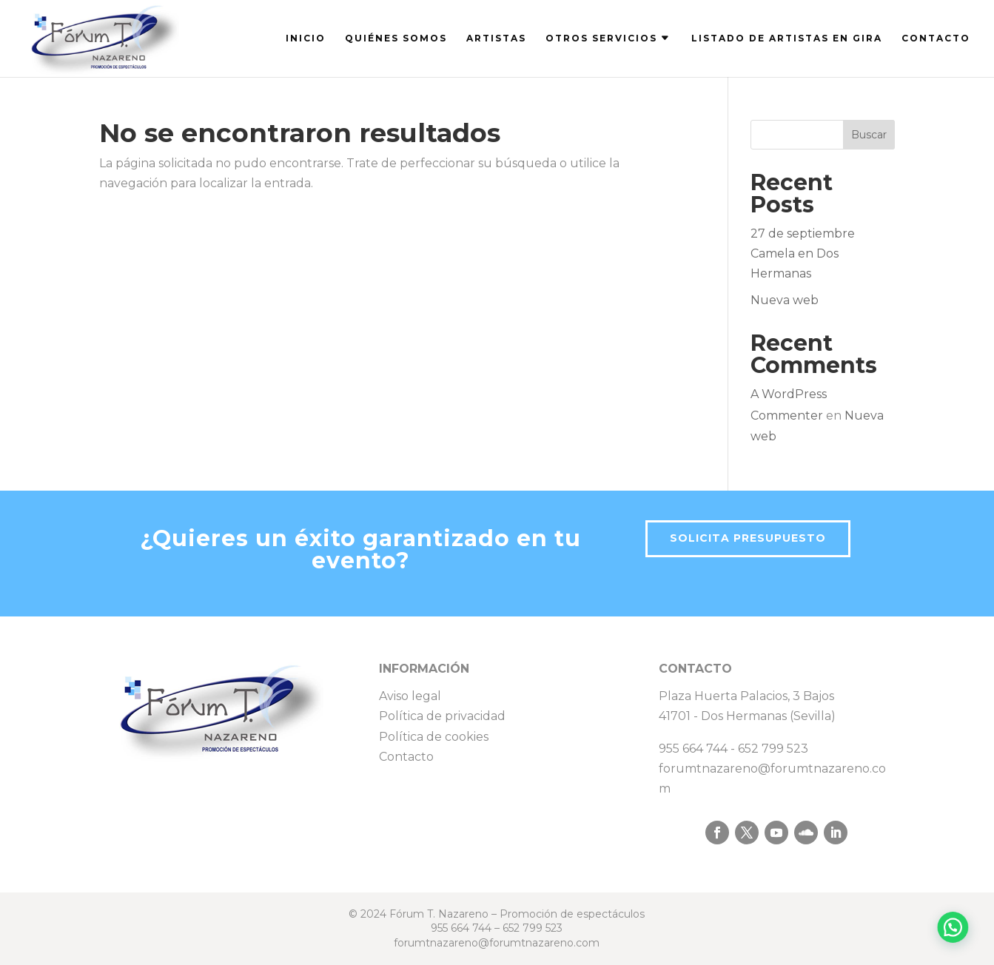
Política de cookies (433, 737)
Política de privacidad (442, 716)
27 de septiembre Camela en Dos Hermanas (802, 253)
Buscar (869, 134)
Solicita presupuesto (748, 538)
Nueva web (784, 300)
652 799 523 (773, 749)
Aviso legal (410, 696)
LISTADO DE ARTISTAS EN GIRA (786, 38)
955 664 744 (693, 749)
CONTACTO (935, 38)
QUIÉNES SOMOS (396, 38)
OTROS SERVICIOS (601, 38)
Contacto (406, 757)
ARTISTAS (496, 38)
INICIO (306, 38)
